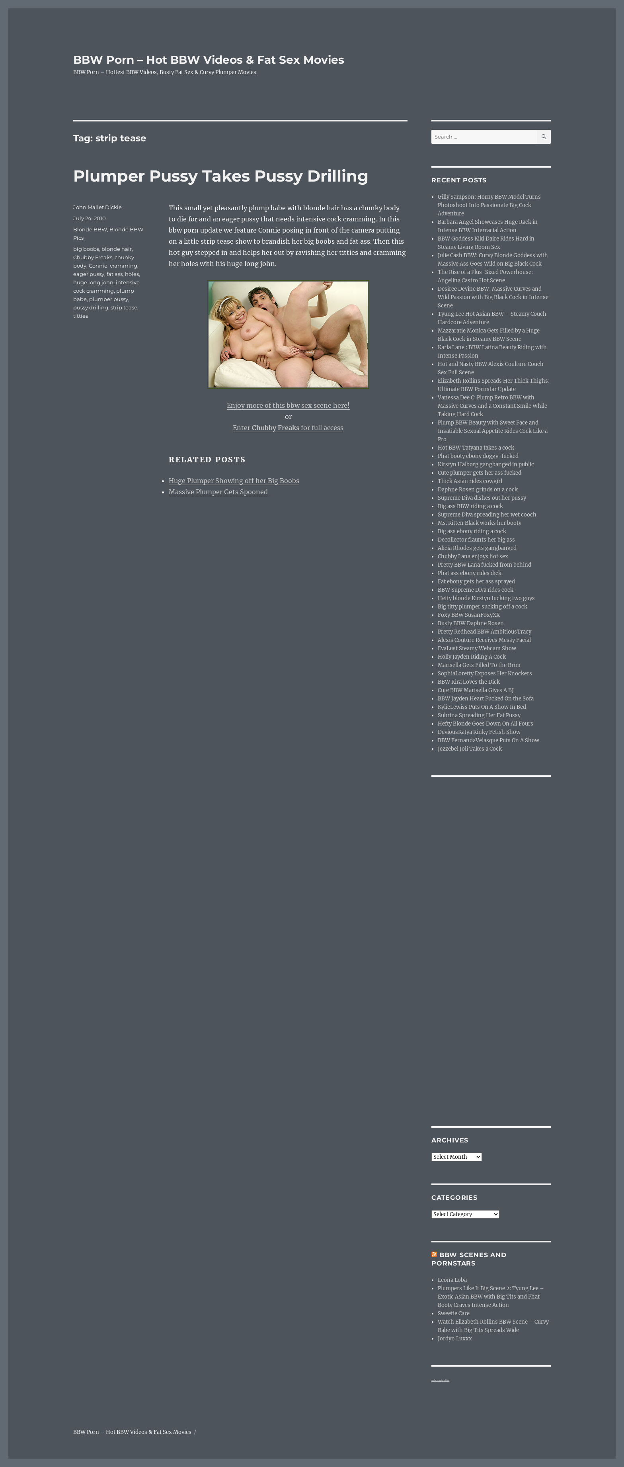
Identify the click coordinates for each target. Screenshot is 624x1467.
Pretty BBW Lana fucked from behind (484, 564)
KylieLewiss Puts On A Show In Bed (482, 707)
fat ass (115, 274)
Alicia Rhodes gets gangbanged (477, 548)
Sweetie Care (454, 1313)
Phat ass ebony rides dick (469, 573)
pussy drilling (90, 307)
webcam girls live (440, 1380)
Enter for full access (288, 428)
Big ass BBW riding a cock (470, 506)
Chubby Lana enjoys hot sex (473, 556)
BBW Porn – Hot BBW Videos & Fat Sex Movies (208, 60)
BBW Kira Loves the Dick (469, 682)
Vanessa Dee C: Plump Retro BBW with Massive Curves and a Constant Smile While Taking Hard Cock (492, 406)
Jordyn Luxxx (455, 1338)
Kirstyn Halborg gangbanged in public (486, 464)
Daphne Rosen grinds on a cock (478, 489)
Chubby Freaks (92, 257)
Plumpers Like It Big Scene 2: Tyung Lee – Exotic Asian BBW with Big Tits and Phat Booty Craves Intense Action (491, 1297)
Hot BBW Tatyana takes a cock (476, 447)
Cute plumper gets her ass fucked (479, 472)
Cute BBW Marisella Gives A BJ (476, 690)
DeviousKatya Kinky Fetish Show (479, 732)
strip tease (124, 307)
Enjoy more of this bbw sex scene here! (288, 405)
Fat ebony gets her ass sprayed (476, 581)
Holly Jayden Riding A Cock (472, 656)
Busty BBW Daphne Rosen (471, 623)
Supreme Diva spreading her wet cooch (487, 514)
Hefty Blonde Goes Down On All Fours (485, 723)
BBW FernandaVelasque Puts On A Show (488, 740)
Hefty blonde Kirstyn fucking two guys (486, 598)
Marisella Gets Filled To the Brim (479, 665)
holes (132, 274)
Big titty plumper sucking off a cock (482, 606)
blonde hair (116, 249)
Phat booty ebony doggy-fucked (478, 456)
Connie (98, 265)
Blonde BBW (90, 229)
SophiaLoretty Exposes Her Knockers (485, 673)
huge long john (93, 282)
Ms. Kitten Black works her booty (479, 523)
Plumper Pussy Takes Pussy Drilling (221, 176)
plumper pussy (108, 299)
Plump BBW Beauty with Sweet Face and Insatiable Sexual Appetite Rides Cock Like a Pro (493, 431)
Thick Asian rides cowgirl (470, 481)
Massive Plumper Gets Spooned (218, 492)
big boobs (86, 249)
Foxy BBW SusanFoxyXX (469, 615)
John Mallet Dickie (97, 207)
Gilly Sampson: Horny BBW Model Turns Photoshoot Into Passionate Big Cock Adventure (489, 205)
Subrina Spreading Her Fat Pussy (479, 715)
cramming (123, 265)
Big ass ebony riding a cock (472, 531)
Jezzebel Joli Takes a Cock (470, 748)
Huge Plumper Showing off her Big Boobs (234, 481)
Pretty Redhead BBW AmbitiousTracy (484, 631)
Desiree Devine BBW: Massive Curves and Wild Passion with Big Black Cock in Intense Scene (493, 297)
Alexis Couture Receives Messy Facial (484, 640)
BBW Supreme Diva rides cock (475, 590)
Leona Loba (452, 1280)
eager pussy (88, 274)
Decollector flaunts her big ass (476, 539)
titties (80, 316)
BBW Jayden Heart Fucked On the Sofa (486, 698)
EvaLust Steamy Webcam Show (477, 648)
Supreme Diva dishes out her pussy (482, 498)
